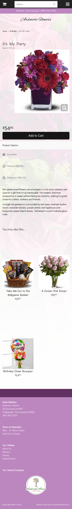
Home (4, 31)
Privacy (5, 455)
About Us (7, 448)
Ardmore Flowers (36, 19)
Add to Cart (36, 135)
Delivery (6, 451)
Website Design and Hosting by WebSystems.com (53, 505)
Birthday (13, 31)
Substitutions (9, 458)
